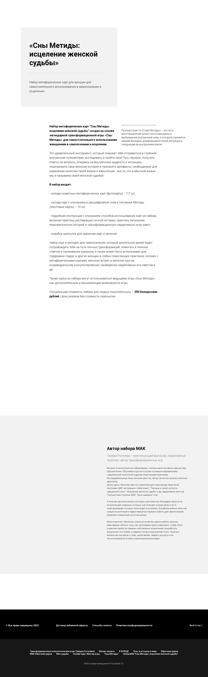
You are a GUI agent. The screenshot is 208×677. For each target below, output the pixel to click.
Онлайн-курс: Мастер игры (86, 654)
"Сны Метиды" (111, 654)
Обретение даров (169, 651)
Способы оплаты (102, 625)
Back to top (196, 625)
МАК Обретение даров (41, 654)
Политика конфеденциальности (134, 625)
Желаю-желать (107, 651)
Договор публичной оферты (72, 625)
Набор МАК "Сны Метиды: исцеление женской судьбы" (150, 654)
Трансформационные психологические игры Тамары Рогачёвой (62, 651)
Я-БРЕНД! (124, 651)
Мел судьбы (62, 654)
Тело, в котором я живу (145, 651)
